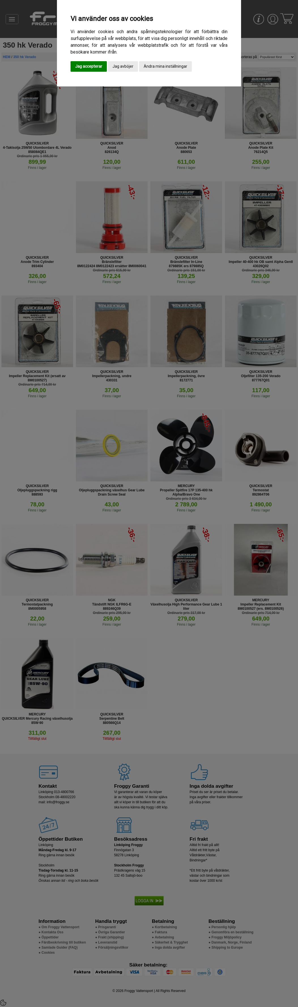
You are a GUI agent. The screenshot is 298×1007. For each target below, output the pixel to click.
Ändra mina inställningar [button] (165, 66)
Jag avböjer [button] (122, 66)
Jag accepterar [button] (88, 66)
